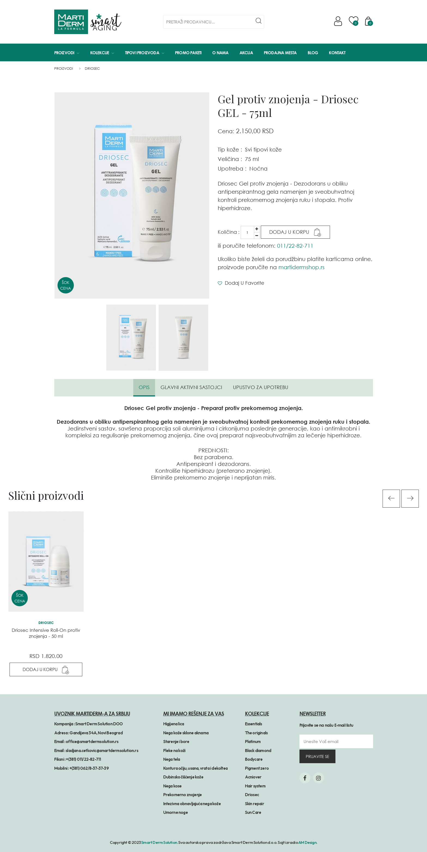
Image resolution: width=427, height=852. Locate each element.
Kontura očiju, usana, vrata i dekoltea (195, 768)
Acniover (253, 777)
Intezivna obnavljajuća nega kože (192, 803)
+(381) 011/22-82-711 (83, 759)
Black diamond (258, 750)
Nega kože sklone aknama (186, 732)
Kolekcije (102, 52)
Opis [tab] (144, 387)
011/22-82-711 (295, 245)
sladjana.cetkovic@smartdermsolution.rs (102, 750)
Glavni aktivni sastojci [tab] (191, 387)
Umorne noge (175, 812)
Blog (313, 52)
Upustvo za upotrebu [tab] (260, 387)
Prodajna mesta (280, 52)
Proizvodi (66, 52)
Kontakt (337, 52)
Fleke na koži (174, 750)
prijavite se (317, 756)
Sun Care (253, 812)
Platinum (253, 741)
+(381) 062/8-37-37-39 (89, 768)
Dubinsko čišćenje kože (183, 777)
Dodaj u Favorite (241, 283)
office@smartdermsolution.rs (92, 741)
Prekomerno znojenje (182, 794)
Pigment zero (257, 768)
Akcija (246, 52)
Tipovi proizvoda (144, 52)
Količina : (229, 232)
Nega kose (172, 786)
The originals (256, 732)
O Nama (220, 52)
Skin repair (254, 803)
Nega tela (171, 759)
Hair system (255, 786)
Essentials (253, 723)
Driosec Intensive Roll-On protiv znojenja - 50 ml (46, 633)
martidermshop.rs (301, 267)
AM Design (307, 842)
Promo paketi (188, 52)
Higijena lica (173, 723)
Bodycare (254, 759)
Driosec (92, 68)
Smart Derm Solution (159, 842)
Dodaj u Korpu (295, 232)
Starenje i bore (176, 741)
